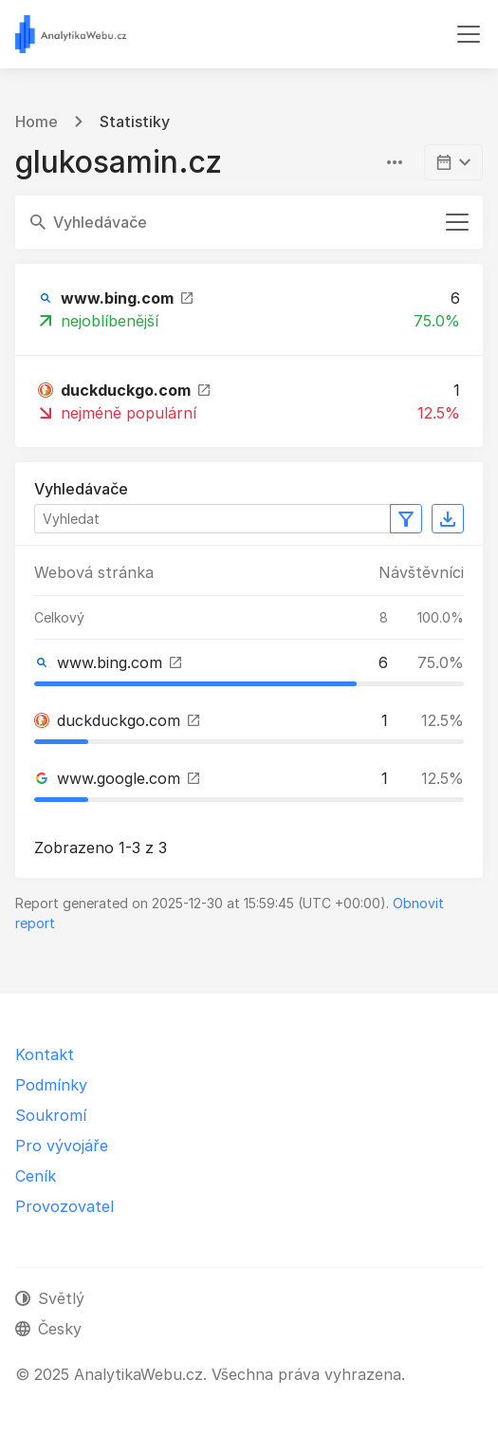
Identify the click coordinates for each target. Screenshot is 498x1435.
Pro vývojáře (61, 1145)
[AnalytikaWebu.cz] (70, 34)
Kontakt (44, 1054)
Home (36, 121)
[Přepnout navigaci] (468, 34)
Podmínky (51, 1084)
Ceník (35, 1175)
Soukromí (50, 1115)
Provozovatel (64, 1206)
